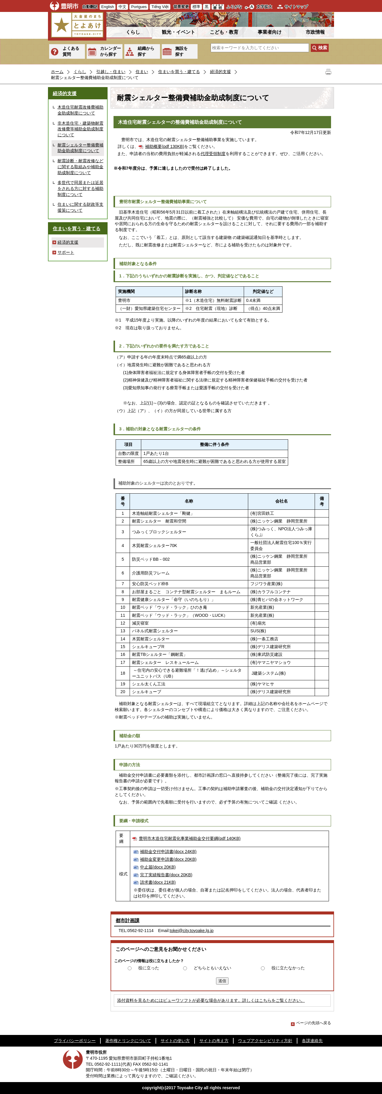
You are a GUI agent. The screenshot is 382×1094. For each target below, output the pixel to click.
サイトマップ (296, 6)
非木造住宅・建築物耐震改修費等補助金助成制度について (80, 129)
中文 (122, 6)
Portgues (139, 6)
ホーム (57, 71)
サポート (66, 252)
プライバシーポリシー (75, 1040)
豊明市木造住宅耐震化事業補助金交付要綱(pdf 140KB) (189, 838)
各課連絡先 (312, 1040)
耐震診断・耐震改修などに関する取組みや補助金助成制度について (80, 166)
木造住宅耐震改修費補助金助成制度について (80, 110)
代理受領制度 (213, 153)
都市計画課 (127, 920)
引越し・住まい (110, 71)
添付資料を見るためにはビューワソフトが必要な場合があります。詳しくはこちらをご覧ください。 (211, 1000)
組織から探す (146, 51)
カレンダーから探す (110, 51)
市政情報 (315, 32)
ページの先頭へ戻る (311, 1023)
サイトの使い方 (175, 1040)
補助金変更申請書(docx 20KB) (168, 859)
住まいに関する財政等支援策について (80, 207)
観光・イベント (178, 32)
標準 (196, 6)
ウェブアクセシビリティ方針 (265, 1040)
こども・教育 (224, 32)
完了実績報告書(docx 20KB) (166, 874)
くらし (133, 32)
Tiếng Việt (159, 6)
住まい (142, 71)
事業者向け (270, 32)
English (107, 6)
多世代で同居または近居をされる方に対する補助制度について (80, 188)
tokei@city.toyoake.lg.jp (192, 930)
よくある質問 (71, 51)
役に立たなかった (288, 967)
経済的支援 (220, 71)
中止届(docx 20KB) (158, 867)
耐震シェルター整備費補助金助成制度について (80, 148)
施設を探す (181, 51)
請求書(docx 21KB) (158, 882)
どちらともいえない (212, 967)
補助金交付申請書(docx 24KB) (168, 851)
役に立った (148, 967)
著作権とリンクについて (128, 1040)
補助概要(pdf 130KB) (164, 146)
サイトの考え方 (214, 1040)
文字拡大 (264, 6)
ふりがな (234, 6)
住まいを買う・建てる (179, 71)
